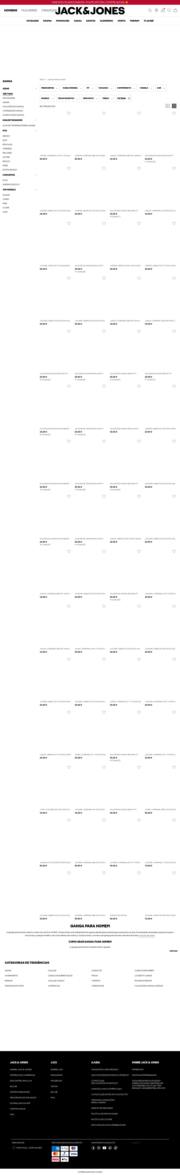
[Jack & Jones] (90, 13)
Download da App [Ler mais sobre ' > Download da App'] (20, 1103)
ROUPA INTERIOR (143, 980)
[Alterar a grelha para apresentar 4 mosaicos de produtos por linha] (174, 106)
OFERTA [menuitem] (122, 21)
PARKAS (8, 980)
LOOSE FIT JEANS (143, 975)
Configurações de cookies (90, 1172)
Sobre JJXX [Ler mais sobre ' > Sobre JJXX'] (57, 1069)
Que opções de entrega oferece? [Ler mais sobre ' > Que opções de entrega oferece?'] (110, 1075)
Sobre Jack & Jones (145, 1062)
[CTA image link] (90, 51)
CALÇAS (52, 970)
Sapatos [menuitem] (90, 21)
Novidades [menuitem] (33, 21)
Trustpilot (135, 1142)
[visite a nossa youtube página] (104, 1149)
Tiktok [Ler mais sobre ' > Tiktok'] (54, 1086)
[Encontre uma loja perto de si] (156, 11)
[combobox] (50, 88)
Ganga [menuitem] (78, 21)
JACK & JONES (19, 1062)
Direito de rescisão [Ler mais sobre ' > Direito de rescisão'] (102, 1108)
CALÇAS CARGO (56, 980)
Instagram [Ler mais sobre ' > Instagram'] (57, 1075)
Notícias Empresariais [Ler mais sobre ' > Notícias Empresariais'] (144, 1075)
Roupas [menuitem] (47, 21)
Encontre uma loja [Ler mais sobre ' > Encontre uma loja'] (21, 1081)
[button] (123, 98)
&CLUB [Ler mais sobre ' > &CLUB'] (13, 1086)
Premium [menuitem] (134, 21)
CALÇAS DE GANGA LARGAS (149, 986)
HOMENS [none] (10, 10)
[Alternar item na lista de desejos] (69, 113)
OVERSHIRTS (11, 975)
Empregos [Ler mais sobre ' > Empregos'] (137, 1069)
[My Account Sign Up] (90, 1023)
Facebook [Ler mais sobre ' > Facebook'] (56, 1081)
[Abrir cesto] (175, 11)
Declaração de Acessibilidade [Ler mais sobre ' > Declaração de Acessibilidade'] (108, 1125)
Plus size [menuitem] (149, 21)
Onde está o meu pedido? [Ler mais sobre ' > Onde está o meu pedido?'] (104, 1069)
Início (42, 80)
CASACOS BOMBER (144, 970)
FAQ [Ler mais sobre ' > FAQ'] (12, 1114)
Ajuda (95, 1062)
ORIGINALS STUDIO (14, 986)
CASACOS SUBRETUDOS (60, 975)
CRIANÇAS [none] (49, 10)
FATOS (94, 975)
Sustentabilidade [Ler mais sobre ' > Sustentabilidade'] (20, 1092)
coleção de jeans (147, 935)
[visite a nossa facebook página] (93, 1149)
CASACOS (96, 970)
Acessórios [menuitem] (106, 21)
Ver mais (173, 951)
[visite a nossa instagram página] (99, 1149)
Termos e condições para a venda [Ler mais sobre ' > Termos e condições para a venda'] (102, 1101)
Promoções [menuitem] (62, 21)
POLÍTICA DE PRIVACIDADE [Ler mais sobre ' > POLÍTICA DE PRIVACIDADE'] (104, 1114)
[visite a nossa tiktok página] (115, 1149)
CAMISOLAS (54, 986)
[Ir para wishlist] (169, 11)
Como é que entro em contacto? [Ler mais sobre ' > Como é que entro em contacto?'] (109, 1094)
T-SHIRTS (95, 980)
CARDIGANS (97, 986)
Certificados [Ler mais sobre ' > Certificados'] (17, 1109)
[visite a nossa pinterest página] (110, 1149)
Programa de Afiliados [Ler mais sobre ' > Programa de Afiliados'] (23, 1097)
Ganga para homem (57, 80)
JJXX (54, 1062)
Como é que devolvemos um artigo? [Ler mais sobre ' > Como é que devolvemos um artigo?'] (104, 1082)
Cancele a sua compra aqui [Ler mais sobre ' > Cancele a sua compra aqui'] (106, 1089)
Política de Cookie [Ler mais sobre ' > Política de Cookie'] (101, 1119)
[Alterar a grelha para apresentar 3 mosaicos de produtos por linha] (167, 106)
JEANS (8, 970)
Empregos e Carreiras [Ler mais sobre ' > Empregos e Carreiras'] (22, 1075)
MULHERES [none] (29, 10)
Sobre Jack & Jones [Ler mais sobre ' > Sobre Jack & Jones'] (21, 1069)
